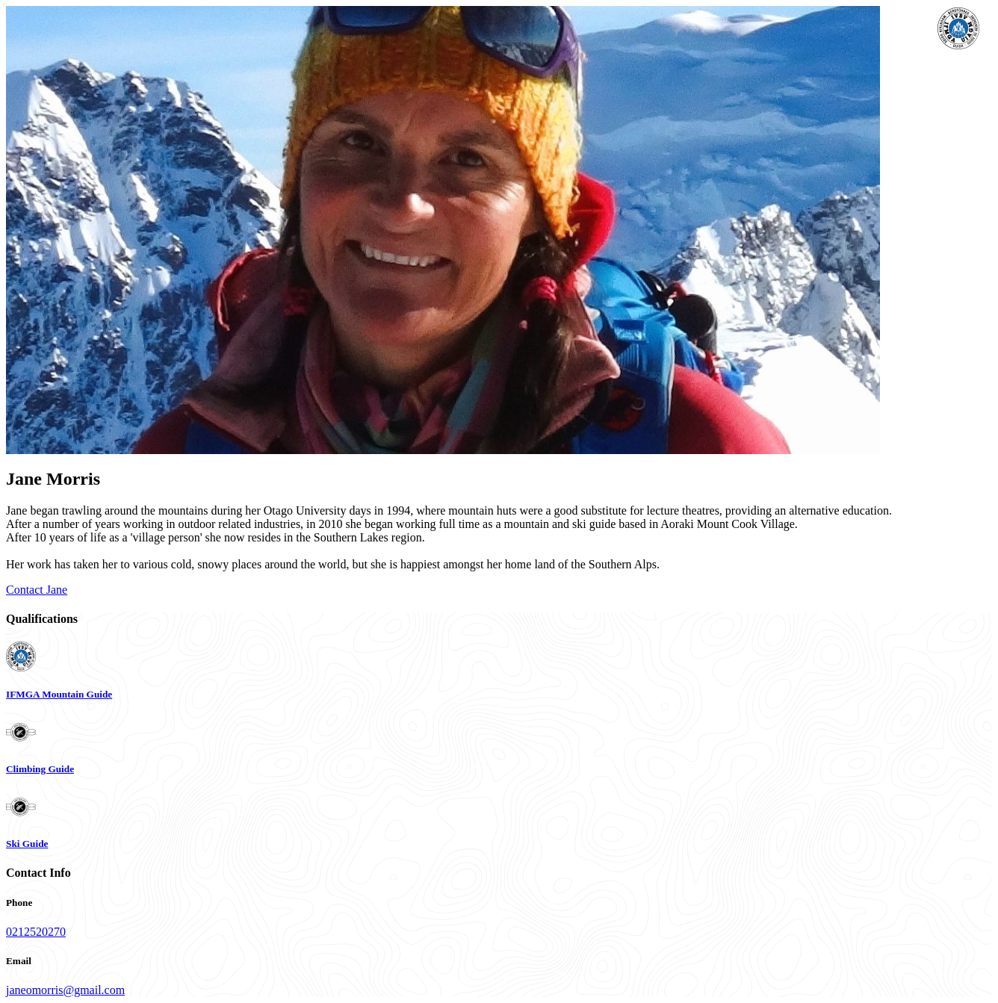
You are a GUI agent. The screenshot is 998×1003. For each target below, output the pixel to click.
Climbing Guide (40, 768)
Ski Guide (27, 843)
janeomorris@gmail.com (65, 990)
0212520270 (36, 931)
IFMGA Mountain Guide (59, 694)
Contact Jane (36, 589)
